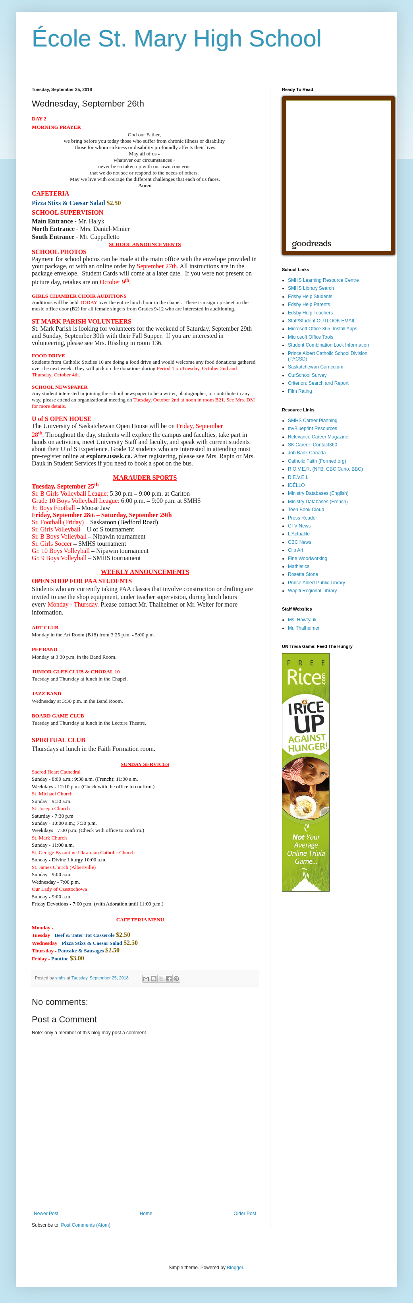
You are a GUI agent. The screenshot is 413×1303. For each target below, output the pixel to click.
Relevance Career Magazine (318, 437)
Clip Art (295, 550)
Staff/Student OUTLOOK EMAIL (322, 321)
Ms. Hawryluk (302, 619)
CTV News (299, 526)
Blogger (235, 1267)
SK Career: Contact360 (312, 445)
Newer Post (46, 1213)
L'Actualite (299, 534)
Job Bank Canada (307, 453)
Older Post (245, 1213)
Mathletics (298, 566)
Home (146, 1213)
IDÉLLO (296, 485)
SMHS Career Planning (313, 420)
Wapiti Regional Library (312, 590)
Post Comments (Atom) (85, 1225)
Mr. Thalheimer (304, 628)
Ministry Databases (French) (318, 501)
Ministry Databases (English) (318, 493)
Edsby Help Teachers (310, 313)
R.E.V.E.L (298, 477)
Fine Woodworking (307, 558)
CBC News (299, 542)
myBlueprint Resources (312, 428)
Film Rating (300, 391)
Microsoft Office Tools (310, 337)
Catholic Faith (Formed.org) (317, 461)
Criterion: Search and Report (318, 383)
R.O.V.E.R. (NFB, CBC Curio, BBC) (325, 469)
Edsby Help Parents (309, 304)
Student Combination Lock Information (328, 345)
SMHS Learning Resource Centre (323, 280)
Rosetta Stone (303, 574)
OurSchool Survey (307, 375)
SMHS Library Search (311, 288)
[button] (46, 693)
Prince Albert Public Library (316, 583)
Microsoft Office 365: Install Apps (322, 329)
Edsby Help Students (310, 296)
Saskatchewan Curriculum (315, 367)
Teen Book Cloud (306, 509)
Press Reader (302, 518)
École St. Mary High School (177, 38)
